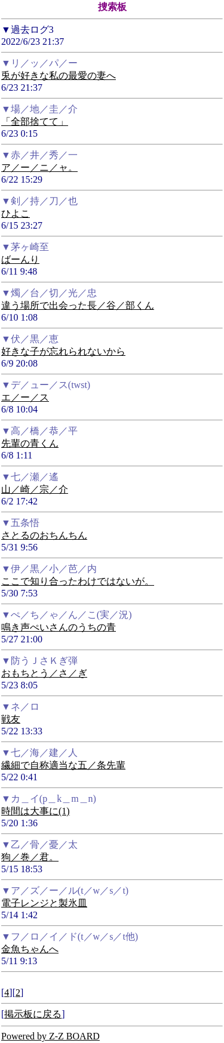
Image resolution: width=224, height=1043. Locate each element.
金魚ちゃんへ (30, 949)
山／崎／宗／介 (34, 489)
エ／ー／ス (25, 397)
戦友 (10, 719)
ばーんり (20, 259)
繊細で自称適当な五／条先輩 (63, 765)
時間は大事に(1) (35, 811)
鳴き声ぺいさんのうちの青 (58, 627)
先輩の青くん (30, 443)
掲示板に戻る (33, 1014)
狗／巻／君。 (30, 857)
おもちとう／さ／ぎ (44, 673)
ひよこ (15, 213)
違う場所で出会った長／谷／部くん (77, 305)
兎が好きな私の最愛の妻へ (58, 75)
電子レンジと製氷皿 (44, 903)
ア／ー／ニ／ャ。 (39, 167)
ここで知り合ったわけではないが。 (77, 581)
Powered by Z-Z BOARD (50, 1036)
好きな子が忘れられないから (63, 351)
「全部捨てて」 (34, 121)
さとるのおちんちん (44, 535)
